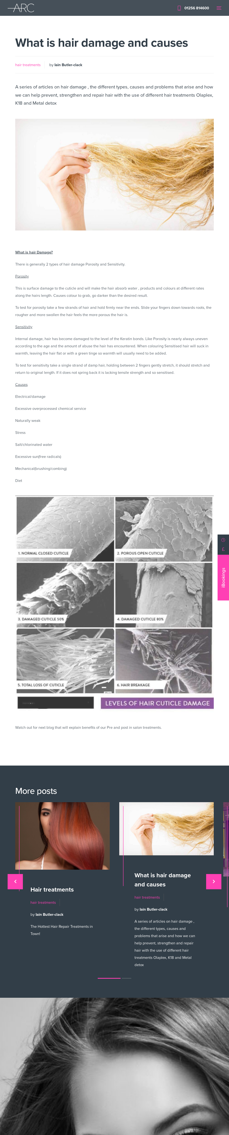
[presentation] (15, 881)
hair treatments (28, 65)
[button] (109, 978)
